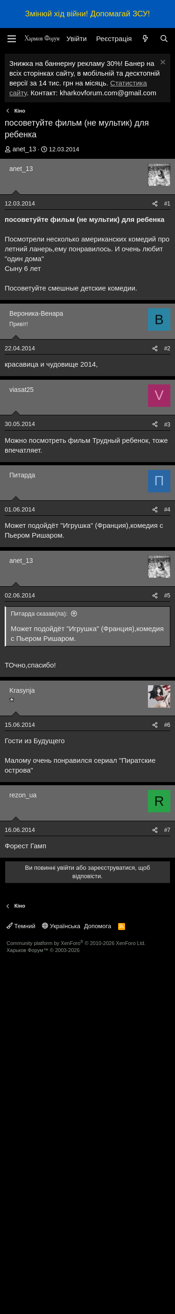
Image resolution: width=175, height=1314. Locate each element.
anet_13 (24, 149)
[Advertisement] (87, 552)
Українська (61, 1281)
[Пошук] (164, 38)
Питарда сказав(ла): (39, 791)
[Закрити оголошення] (162, 63)
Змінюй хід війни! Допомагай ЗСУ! (87, 13)
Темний (21, 1281)
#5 (167, 773)
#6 (167, 902)
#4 (167, 687)
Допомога (97, 1281)
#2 (167, 348)
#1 (167, 203)
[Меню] (11, 38)
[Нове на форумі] (145, 38)
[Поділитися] (155, 204)
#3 (167, 424)
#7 (167, 1185)
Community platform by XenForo (76, 1298)
